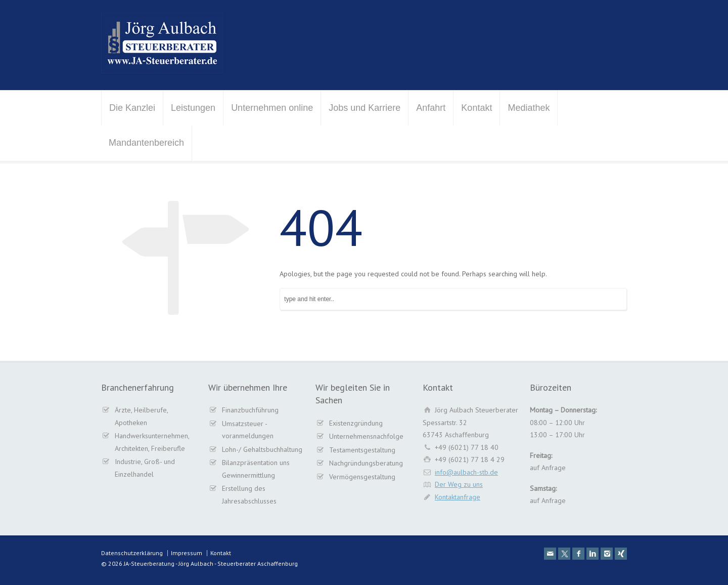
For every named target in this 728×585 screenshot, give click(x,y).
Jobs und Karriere (364, 108)
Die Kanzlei (132, 108)
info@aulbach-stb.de (466, 472)
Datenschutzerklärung (132, 553)
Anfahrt (430, 108)
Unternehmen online (272, 108)
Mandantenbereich (146, 143)
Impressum (186, 553)
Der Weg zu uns (459, 484)
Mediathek (529, 108)
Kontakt (476, 108)
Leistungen (193, 108)
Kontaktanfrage (457, 497)
